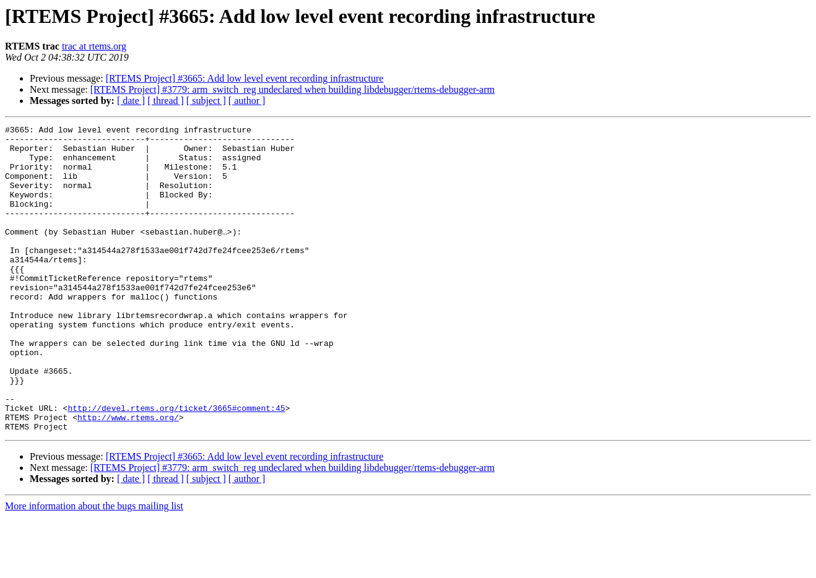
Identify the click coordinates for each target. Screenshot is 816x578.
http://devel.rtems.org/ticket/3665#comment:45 (176, 465)
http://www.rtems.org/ (128, 476)
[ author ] (247, 100)
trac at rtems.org (94, 46)
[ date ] (131, 100)
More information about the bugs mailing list (94, 567)
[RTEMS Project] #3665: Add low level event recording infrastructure (245, 78)
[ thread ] (165, 100)
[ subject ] (206, 100)
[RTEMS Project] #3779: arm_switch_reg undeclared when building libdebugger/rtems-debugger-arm (292, 89)
